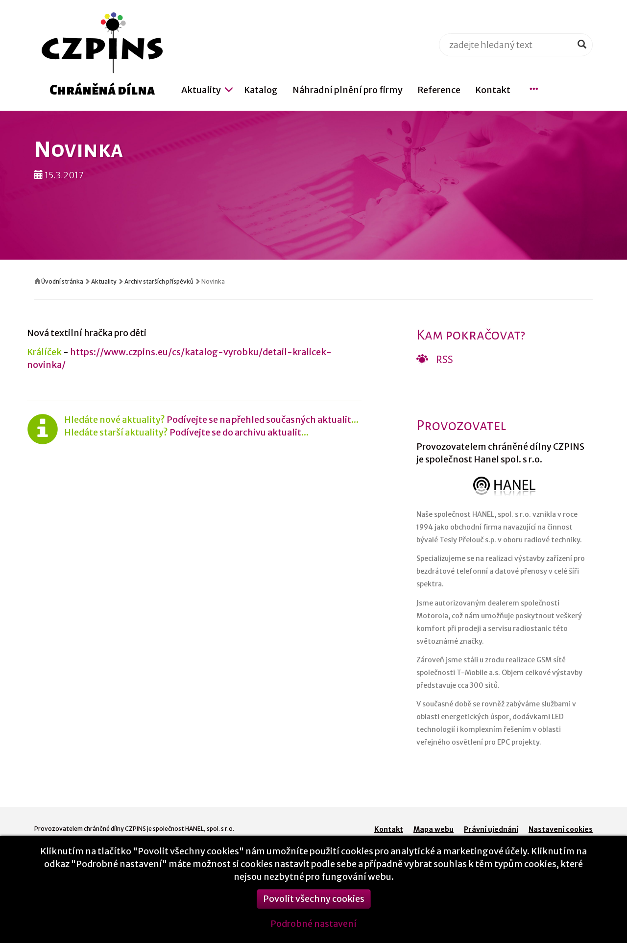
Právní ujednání (491, 829)
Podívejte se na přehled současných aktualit (259, 419)
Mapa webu (433, 829)
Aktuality (104, 281)
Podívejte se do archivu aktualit (235, 432)
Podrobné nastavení (313, 931)
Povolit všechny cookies (313, 906)
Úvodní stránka (62, 281)
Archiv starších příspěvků (158, 281)
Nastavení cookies (561, 829)
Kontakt (388, 829)
